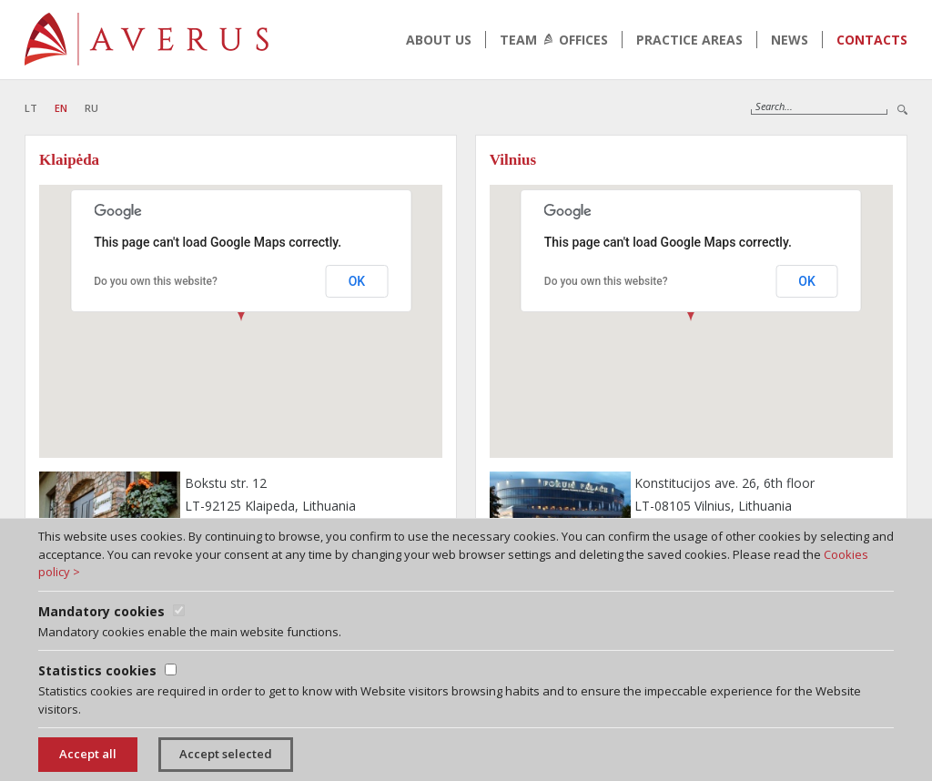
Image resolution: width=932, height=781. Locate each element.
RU (91, 108)
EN (61, 108)
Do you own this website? (156, 281)
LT (31, 108)
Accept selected (225, 754)
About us (438, 39)
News (789, 39)
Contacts (871, 39)
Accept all (87, 754)
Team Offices (554, 39)
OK (357, 281)
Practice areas (689, 39)
